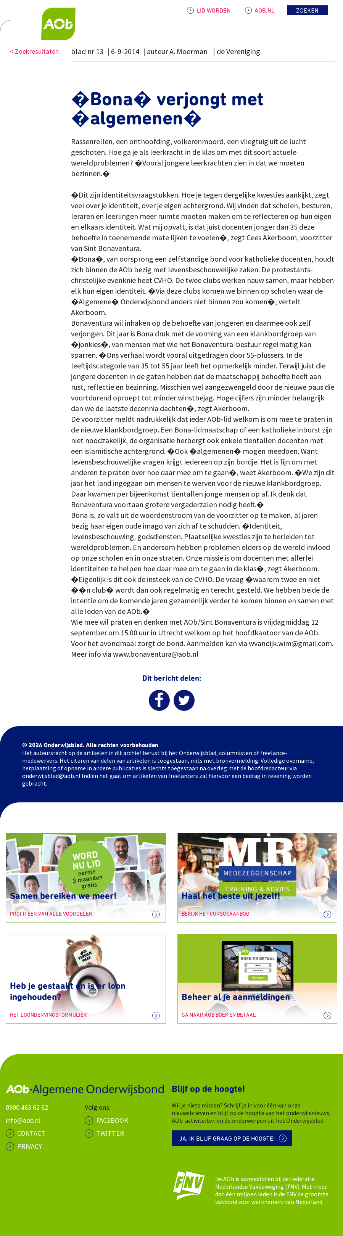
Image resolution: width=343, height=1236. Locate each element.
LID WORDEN (213, 11)
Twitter (110, 1133)
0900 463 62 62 (27, 1107)
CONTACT (31, 1133)
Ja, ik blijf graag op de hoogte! (227, 1139)
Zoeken (307, 10)
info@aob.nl (23, 1120)
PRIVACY (29, 1146)
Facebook (112, 1120)
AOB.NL (264, 11)
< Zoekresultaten (34, 51)
